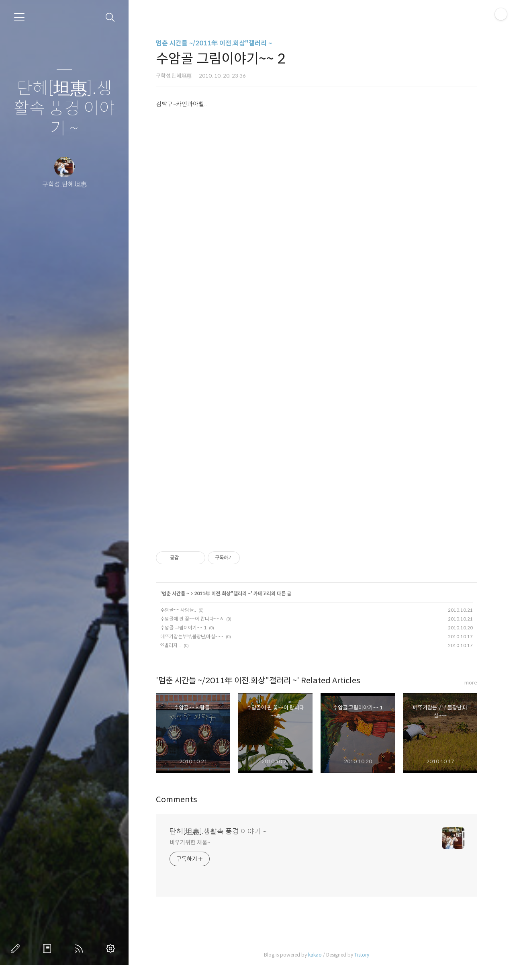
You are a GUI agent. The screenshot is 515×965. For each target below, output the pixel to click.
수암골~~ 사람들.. (178, 610)
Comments (176, 800)
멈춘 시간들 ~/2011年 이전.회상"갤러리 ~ (214, 43)
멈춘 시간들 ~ (175, 593)
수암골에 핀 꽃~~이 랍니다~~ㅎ (192, 619)
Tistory (361, 955)
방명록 (48, 948)
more (470, 682)
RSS (80, 948)
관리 (112, 948)
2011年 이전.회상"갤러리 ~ (222, 593)
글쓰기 (17, 948)
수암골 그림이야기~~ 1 (183, 628)
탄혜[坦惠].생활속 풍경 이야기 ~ (64, 109)
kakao (315, 955)
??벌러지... (170, 645)
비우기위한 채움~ (190, 842)
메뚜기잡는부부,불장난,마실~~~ (191, 636)
